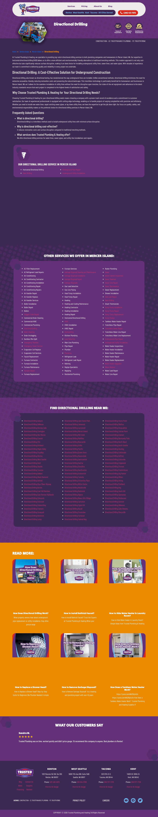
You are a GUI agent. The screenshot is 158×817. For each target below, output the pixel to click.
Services (71, 6)
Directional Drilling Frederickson (116, 470)
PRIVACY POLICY (79, 800)
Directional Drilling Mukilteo (74, 438)
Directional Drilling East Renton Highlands (39, 494)
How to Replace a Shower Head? (30, 687)
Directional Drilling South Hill (115, 491)
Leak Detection (70, 339)
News (20, 785)
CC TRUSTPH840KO (115, 41)
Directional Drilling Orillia (73, 445)
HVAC (66, 321)
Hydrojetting (69, 332)
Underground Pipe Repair (72, 169)
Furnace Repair (29, 370)
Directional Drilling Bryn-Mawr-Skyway (37, 484)
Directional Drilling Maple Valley (35, 449)
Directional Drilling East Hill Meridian (37, 491)
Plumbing (68, 353)
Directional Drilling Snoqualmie (116, 427)
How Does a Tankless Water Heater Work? (127, 688)
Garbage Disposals (71, 282)
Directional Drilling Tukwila (74, 477)
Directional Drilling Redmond (75, 491)
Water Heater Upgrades (113, 363)
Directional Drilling (30, 328)
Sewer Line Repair (111, 282)
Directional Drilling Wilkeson (115, 505)
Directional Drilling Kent (32, 463)
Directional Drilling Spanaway (115, 494)
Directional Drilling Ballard (33, 473)
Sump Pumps (110, 318)
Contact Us (29, 781)
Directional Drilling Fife (32, 442)
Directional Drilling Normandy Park (117, 438)
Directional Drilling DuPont (114, 456)
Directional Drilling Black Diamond (36, 477)
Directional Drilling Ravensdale (75, 456)
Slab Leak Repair (111, 296)
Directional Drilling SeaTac (74, 463)
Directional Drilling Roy (113, 487)
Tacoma (93, 12)
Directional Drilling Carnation (75, 501)
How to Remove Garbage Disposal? (79, 687)
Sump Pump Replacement (114, 314)
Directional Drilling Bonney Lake (35, 427)
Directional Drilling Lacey (33, 519)
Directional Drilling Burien (33, 487)
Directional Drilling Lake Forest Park (77, 420)
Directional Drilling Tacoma (33, 470)
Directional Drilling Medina (114, 424)
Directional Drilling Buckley (114, 449)
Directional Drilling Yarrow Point (116, 431)
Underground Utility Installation (74, 173)
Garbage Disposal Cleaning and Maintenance (80, 272)
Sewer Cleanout (110, 279)
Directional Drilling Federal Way (35, 505)
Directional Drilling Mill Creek (75, 435)
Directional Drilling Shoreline (75, 466)
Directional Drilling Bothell (33, 480)
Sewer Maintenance (112, 286)
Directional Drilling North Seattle (116, 445)
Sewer (107, 272)
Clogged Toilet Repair (31, 314)
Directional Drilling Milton (114, 477)
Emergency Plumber (31, 342)
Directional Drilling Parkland (115, 484)
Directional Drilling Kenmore (34, 515)
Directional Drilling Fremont (33, 508)
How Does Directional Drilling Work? (30, 613)
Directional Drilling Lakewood (75, 424)
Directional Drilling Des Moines (34, 435)
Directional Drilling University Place (77, 480)
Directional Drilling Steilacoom (115, 498)
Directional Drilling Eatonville (115, 459)
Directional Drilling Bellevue (33, 424)
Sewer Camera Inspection (114, 275)
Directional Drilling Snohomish (75, 473)
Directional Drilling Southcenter (76, 470)
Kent (87, 12)
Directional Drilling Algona (74, 494)
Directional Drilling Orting (114, 480)
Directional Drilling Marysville (115, 512)
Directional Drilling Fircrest (114, 466)
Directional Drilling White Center (76, 484)
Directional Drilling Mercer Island (76, 431)
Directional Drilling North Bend (116, 442)
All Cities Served (106, 12)
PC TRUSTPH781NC (139, 41)
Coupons (29, 785)
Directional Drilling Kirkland (33, 445)
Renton (69, 12)
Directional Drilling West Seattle (35, 459)
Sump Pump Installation (113, 307)
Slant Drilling (27, 173)
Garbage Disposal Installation (75, 275)
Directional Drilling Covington (34, 431)
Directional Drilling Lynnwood (75, 427)
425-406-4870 (55, 782)
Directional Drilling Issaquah (34, 512)
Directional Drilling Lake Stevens (116, 508)
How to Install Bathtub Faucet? (79, 613)
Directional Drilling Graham (114, 435)
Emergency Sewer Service (33, 346)
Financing (20, 789)
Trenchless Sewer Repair (114, 328)
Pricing (84, 6)
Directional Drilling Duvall (73, 508)
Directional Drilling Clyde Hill (75, 505)
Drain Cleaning (29, 332)
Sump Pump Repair (112, 311)
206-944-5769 (82, 782)
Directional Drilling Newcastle (75, 442)
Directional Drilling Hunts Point (116, 420)
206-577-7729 (136, 782)
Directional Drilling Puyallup (34, 452)
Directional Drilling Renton (33, 456)
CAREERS (106, 800)
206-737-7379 (109, 782)
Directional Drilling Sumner (114, 501)
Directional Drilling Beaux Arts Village (78, 498)
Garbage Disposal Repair (73, 279)
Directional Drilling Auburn (33, 420)
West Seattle (78, 12)
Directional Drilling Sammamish (76, 459)
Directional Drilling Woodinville (75, 487)
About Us (98, 6)
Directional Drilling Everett (33, 438)
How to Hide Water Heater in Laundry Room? (127, 614)
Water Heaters (110, 367)
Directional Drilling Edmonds (34, 498)
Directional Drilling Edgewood (115, 463)
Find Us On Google (51, 786)
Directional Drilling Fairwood (34, 501)
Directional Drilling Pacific (74, 449)
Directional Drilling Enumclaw (75, 512)
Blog (110, 6)
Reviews (29, 789)
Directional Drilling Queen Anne (75, 452)
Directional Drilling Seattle (33, 466)
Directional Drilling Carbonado (115, 452)
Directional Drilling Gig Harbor (115, 473)
